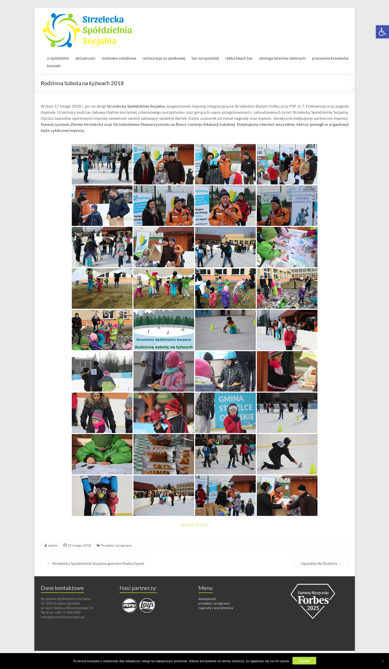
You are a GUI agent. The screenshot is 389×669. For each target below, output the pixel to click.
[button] (382, 31)
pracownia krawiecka (330, 58)
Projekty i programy (116, 545)
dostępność (207, 598)
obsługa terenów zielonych (282, 58)
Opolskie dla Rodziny (321, 563)
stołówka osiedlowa (119, 58)
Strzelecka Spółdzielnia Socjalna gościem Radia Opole (95, 563)
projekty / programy (214, 603)
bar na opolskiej (205, 58)
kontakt (54, 65)
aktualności (85, 58)
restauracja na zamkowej (164, 58)
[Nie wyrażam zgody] (382, 661)
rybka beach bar (239, 58)
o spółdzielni (58, 58)
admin (53, 545)
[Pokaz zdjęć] (194, 525)
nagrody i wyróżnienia (215, 608)
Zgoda (304, 660)
